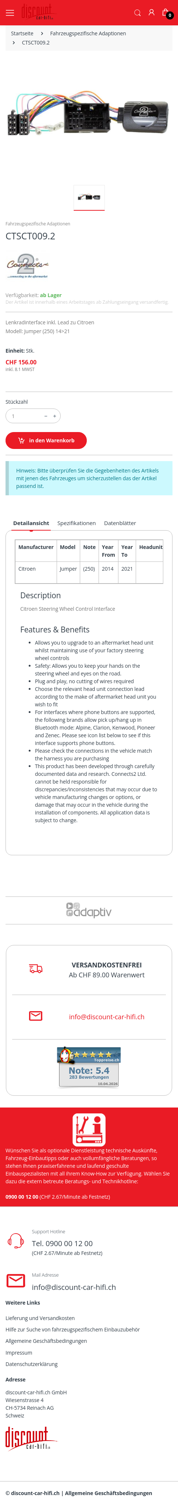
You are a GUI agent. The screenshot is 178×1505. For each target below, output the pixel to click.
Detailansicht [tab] (31, 523)
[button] (138, 12)
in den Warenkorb (46, 441)
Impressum (19, 1352)
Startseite (22, 33)
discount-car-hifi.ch (35, 1493)
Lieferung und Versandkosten (40, 1318)
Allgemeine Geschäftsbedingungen (46, 1340)
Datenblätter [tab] (120, 523)
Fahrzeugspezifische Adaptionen (88, 33)
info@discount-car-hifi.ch (107, 1016)
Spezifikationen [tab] (76, 523)
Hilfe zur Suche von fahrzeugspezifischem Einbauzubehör (73, 1329)
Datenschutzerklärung (31, 1363)
